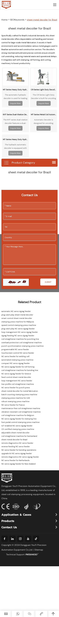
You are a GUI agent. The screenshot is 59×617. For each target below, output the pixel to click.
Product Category (19, 162)
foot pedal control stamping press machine (20, 422)
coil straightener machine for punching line (20, 339)
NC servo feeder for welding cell (15, 356)
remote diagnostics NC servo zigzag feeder (20, 457)
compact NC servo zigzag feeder (15, 363)
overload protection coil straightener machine (21, 342)
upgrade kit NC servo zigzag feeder (16, 453)
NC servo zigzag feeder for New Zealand (18, 464)
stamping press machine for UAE (15, 398)
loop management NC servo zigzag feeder (19, 332)
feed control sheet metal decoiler (16, 377)
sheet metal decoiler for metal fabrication (19, 391)
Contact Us (9, 527)
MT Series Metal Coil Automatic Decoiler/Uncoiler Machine (43, 114)
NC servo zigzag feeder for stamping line (19, 419)
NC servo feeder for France (13, 405)
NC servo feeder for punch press (15, 387)
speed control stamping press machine (18, 325)
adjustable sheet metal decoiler (15, 432)
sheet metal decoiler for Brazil (42, 19)
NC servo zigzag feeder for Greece (16, 373)
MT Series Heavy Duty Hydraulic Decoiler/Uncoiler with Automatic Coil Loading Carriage (15, 89)
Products (7, 521)
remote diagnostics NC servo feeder (17, 443)
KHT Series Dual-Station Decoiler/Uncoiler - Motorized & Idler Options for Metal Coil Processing (15, 114)
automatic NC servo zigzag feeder (16, 311)
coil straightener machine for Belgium (17, 415)
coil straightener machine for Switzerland (19, 436)
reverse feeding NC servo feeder (15, 446)
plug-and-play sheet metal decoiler (17, 315)
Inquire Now (15, 103)
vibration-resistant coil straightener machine (21, 412)
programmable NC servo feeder (15, 349)
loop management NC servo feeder (16, 380)
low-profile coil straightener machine (17, 384)
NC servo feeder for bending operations (18, 450)
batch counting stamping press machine (19, 394)
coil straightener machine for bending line (19, 370)
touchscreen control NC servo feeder (17, 353)
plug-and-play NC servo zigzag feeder (18, 328)
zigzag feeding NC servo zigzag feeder (17, 335)
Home (4, 19)
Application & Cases (16, 515)
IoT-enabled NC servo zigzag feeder (16, 425)
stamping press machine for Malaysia (17, 321)
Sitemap (39, 549)
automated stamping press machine (17, 360)
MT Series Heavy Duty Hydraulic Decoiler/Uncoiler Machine (15, 139)
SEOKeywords (17, 19)
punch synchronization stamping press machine (22, 346)
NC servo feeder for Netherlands (15, 460)
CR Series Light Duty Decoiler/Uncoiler (43, 89)
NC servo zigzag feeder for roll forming (17, 367)
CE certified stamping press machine (17, 429)
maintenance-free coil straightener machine (20, 408)
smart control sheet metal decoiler (16, 318)
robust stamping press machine (15, 401)
